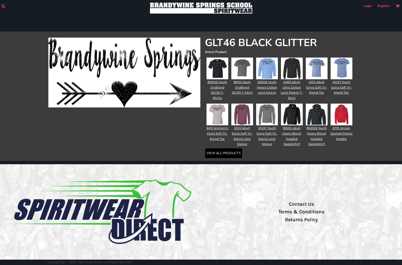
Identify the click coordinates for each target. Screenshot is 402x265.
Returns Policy (301, 220)
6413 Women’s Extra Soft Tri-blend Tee (217, 133)
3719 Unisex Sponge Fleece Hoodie (341, 133)
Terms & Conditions (301, 212)
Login (368, 6)
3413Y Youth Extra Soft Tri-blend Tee (341, 87)
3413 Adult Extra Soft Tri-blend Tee (316, 87)
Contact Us (301, 204)
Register (383, 6)
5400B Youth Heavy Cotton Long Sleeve (267, 87)
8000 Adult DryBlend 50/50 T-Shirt (242, 87)
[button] (3, 6)
